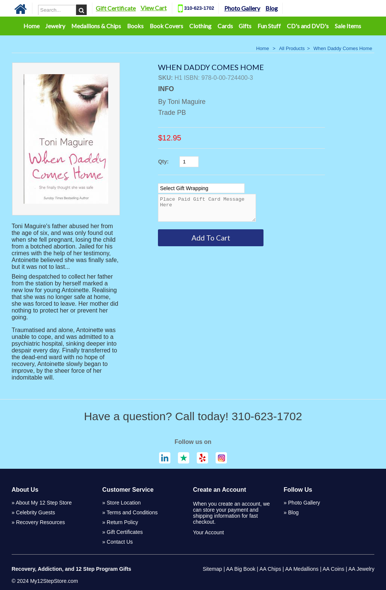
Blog (281, 8)
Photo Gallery (252, 8)
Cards (225, 25)
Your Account (208, 532)
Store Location (124, 503)
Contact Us (120, 542)
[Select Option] (201, 188)
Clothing (200, 25)
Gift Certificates (125, 532)
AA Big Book (241, 569)
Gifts (245, 25)
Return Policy (122, 522)
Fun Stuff (269, 25)
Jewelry (55, 25)
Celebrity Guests (35, 512)
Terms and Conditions (132, 512)
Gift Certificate (126, 8)
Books (135, 25)
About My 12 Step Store (44, 503)
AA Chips (270, 569)
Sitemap (212, 569)
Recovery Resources (40, 522)
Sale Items (348, 25)
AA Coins (334, 569)
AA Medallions (302, 569)
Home (31, 25)
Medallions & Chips (96, 25)
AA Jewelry (361, 569)
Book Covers (166, 25)
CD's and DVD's (308, 25)
